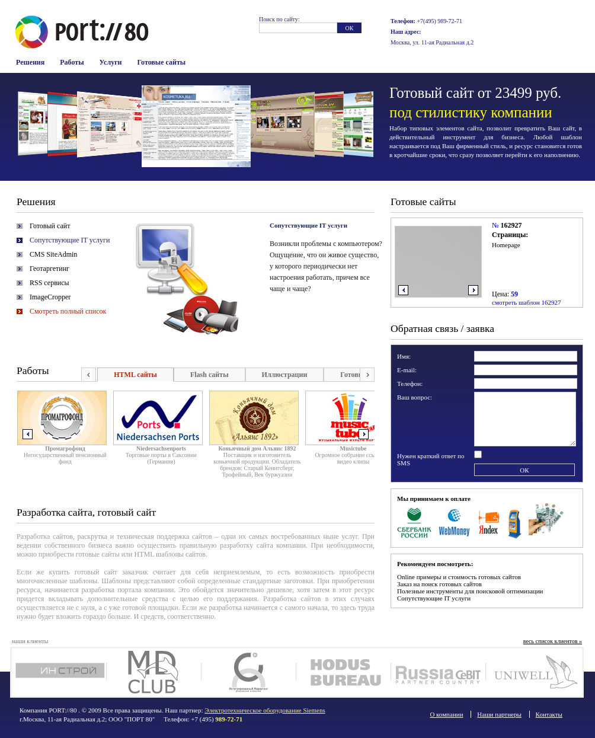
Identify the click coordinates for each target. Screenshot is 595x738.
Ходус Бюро (343, 672)
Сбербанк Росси (414, 521)
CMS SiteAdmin (53, 254)
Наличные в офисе (546, 521)
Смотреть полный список (68, 311)
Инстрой (59, 672)
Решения (30, 62)
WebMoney (455, 521)
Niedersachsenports (161, 448)
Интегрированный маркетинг (248, 672)
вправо (473, 290)
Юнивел (533, 672)
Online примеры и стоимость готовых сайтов (459, 576)
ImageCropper (50, 297)
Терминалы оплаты (515, 521)
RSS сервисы (49, 283)
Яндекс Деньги (489, 521)
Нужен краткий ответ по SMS (431, 459)
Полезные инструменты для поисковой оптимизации (470, 591)
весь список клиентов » (552, 641)
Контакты (549, 714)
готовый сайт (96, 572)
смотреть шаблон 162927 (526, 302)
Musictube (353, 448)
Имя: (404, 356)
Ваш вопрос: (414, 397)
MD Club (154, 672)
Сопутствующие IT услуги (70, 240)
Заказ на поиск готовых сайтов (439, 583)
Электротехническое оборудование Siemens (264, 710)
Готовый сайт (50, 226)
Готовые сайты (161, 62)
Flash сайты (209, 374)
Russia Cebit (438, 672)
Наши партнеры (499, 714)
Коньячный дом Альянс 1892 (257, 448)
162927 (511, 225)
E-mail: (407, 369)
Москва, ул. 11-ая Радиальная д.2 (432, 42)
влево (403, 290)
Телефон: (410, 383)
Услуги (111, 62)
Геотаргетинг (49, 268)
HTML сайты (135, 374)
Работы (72, 62)
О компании (446, 714)
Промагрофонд (65, 448)
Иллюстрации (285, 374)
